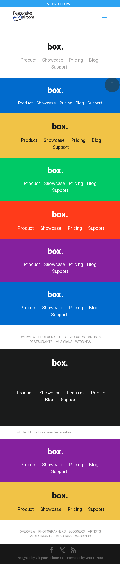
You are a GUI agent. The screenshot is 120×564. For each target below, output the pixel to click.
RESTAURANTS (41, 342)
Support (59, 67)
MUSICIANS (64, 342)
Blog (93, 60)
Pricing (76, 60)
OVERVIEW (27, 337)
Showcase (52, 60)
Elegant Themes (49, 557)
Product (28, 60)
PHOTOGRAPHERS (52, 337)
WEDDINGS (83, 342)
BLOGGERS (77, 337)
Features (76, 393)
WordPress (95, 557)
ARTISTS (94, 337)
